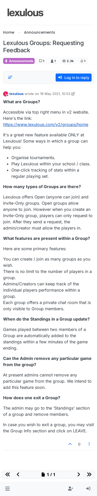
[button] (7, 489)
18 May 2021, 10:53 (55, 94)
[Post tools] (89, 444)
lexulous (16, 94)
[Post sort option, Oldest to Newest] (10, 77)
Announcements (18, 61)
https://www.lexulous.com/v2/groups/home (45, 124)
